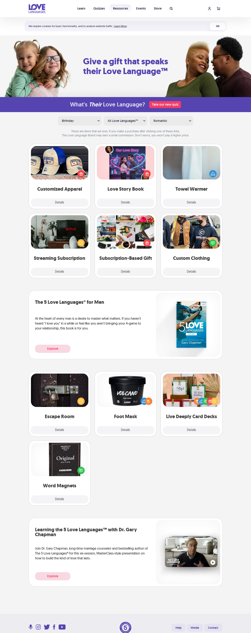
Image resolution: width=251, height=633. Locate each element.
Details (59, 202)
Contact (213, 628)
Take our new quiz (165, 104)
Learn (81, 8)
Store (158, 8)
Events (141, 8)
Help (178, 628)
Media (195, 628)
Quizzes (99, 8)
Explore (52, 349)
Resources (120, 8)
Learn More (120, 26)
